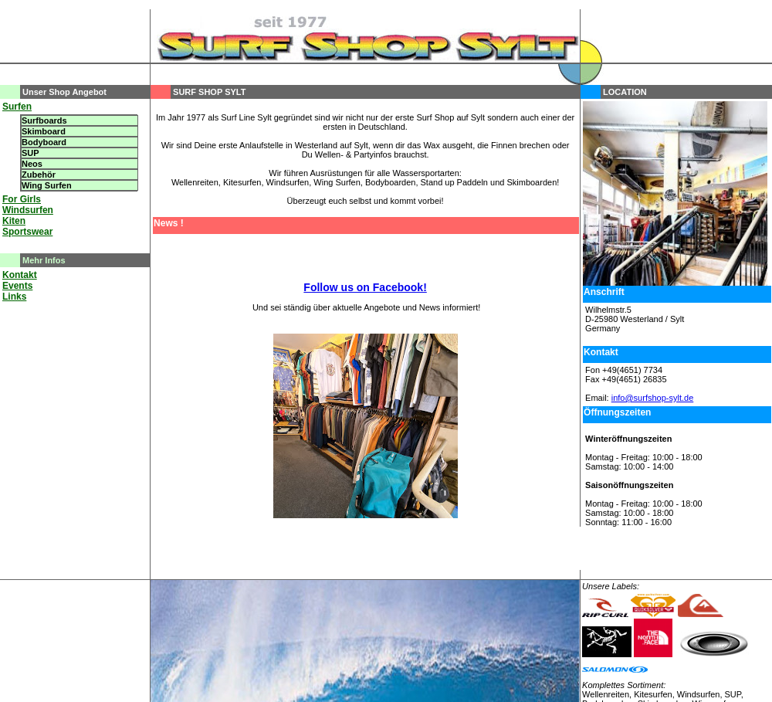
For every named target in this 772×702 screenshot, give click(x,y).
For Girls (21, 199)
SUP (30, 153)
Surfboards (44, 120)
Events (17, 285)
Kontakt (19, 275)
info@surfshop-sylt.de (652, 397)
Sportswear (27, 231)
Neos (32, 163)
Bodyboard (44, 142)
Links (14, 296)
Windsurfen (27, 210)
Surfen (17, 106)
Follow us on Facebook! (364, 287)
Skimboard (44, 131)
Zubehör (39, 174)
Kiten (13, 220)
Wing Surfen (47, 185)
